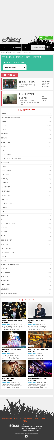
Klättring (4, 183)
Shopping (4, 244)
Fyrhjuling (5, 162)
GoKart (3, 166)
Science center (6, 240)
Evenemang (16, 47)
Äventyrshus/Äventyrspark (11, 117)
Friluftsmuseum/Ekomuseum (11, 158)
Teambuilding (6, 273)
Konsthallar (5, 191)
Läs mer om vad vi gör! (31, 430)
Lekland (4, 207)
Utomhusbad (5, 285)
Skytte (3, 260)
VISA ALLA (23, 62)
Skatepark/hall (6, 248)
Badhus (3, 122)
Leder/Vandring (6, 203)
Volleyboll (5, 289)
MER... (25, 421)
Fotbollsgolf (6, 154)
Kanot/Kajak (5, 179)
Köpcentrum (5, 195)
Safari (3, 236)
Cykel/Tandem (6, 142)
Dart (3, 150)
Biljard (3, 130)
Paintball (4, 232)
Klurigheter (5, 187)
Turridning (5, 281)
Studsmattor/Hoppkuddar (10, 264)
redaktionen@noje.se (31, 434)
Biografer (4, 134)
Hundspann (5, 175)
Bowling (4, 138)
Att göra (5, 50)
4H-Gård (4, 113)
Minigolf (4, 220)
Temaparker (5, 277)
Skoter (3, 256)
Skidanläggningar (7, 252)
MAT (36, 418)
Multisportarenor (8, 224)
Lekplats (4, 211)
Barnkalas (4, 126)
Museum (4, 228)
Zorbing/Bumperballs (9, 293)
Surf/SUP (4, 269)
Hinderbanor (6, 171)
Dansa (3, 146)
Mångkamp (4, 215)
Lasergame (5, 199)
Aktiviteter (16, 52)
